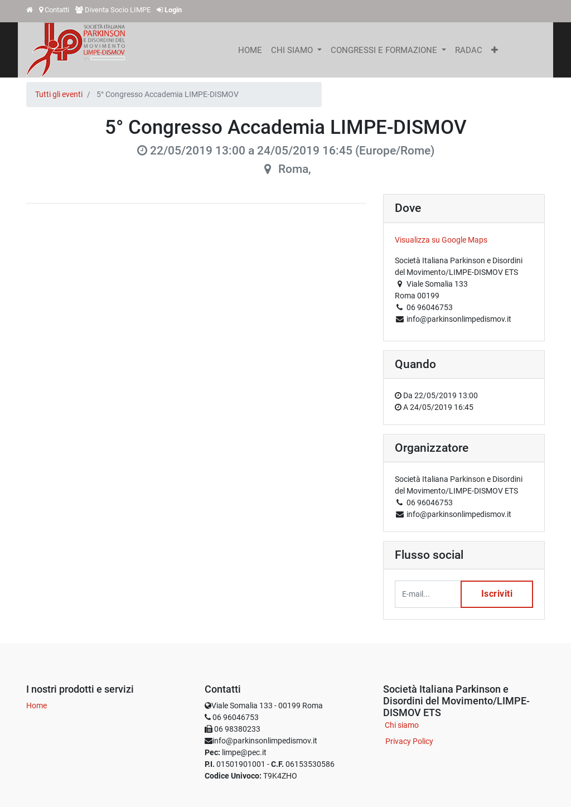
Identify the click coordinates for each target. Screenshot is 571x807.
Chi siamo (402, 725)
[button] (494, 50)
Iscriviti (496, 594)
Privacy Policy (409, 741)
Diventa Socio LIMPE (118, 10)
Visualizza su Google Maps (441, 239)
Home (36, 705)
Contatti (57, 10)
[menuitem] (250, 50)
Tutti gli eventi (59, 94)
